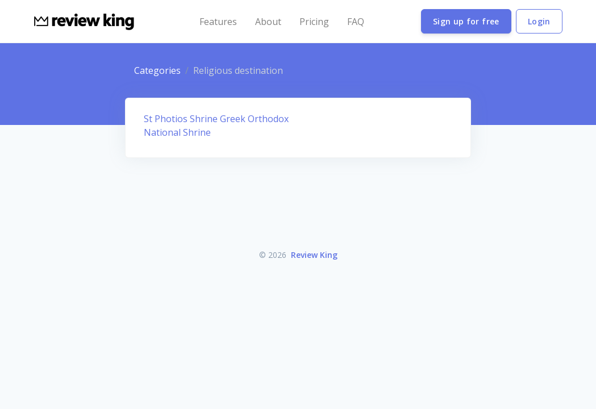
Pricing (314, 21)
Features (218, 21)
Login (539, 21)
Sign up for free (466, 21)
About (268, 21)
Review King (314, 254)
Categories (157, 70)
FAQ (355, 21)
